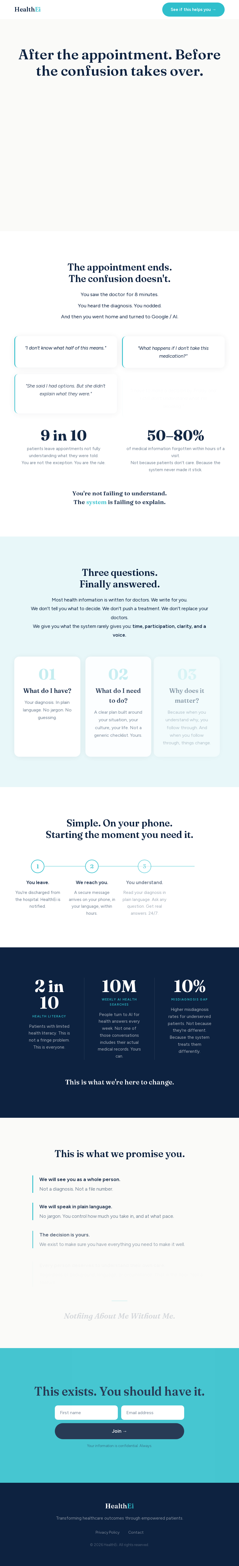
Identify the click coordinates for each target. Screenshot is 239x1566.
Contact (136, 1532)
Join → (119, 1431)
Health (27, 9)
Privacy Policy (108, 1532)
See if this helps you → (193, 9)
